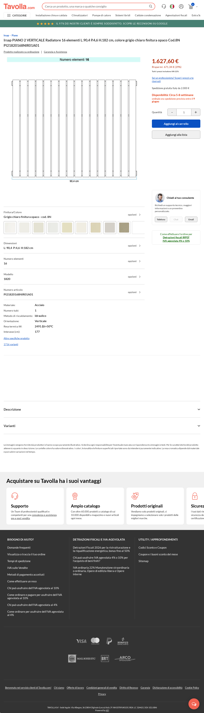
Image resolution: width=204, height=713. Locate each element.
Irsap (6, 35)
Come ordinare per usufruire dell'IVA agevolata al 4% (35, 613)
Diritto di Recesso (129, 687)
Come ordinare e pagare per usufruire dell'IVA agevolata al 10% (34, 596)
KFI (107, 710)
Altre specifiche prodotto (16, 338)
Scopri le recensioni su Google (102, 23)
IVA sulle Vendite (17, 567)
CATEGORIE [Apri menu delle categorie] (19, 15)
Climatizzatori (80, 15)
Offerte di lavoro (75, 687)
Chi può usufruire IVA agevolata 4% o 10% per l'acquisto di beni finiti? (100, 559)
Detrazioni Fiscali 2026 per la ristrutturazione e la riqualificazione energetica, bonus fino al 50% (101, 549)
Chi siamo (59, 687)
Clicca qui (177, 24)
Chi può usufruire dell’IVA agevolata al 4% (32, 604)
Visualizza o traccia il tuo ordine (26, 554)
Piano (15, 35)
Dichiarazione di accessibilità (167, 687)
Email (191, 219)
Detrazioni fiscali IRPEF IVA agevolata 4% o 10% (176, 239)
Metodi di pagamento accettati (25, 574)
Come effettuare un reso (22, 581)
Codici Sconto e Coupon (153, 547)
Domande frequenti (19, 547)
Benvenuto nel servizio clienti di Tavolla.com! (28, 687)
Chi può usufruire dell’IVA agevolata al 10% (33, 588)
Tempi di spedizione (19, 561)
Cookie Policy (192, 687)
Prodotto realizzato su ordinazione (21, 51)
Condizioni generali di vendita (101, 687)
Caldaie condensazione (148, 15)
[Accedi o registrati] (181, 6)
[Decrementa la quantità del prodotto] (172, 112)
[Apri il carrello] (193, 7)
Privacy (102, 694)
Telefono (161, 219)
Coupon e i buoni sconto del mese (158, 554)
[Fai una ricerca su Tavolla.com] (98, 6)
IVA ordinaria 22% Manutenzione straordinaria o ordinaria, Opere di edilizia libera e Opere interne (101, 571)
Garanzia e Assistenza (55, 51)
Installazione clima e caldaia (51, 15)
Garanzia (145, 687)
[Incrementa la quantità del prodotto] (195, 112)
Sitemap (143, 561)
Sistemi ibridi (122, 15)
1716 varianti (11, 344)
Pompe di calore (101, 15)
